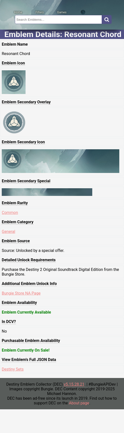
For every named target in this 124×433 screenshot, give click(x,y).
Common (10, 212)
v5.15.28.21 (74, 384)
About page (79, 403)
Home (18, 12)
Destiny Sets (13, 369)
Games (61, 12)
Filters (39, 12)
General (8, 231)
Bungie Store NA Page (21, 293)
